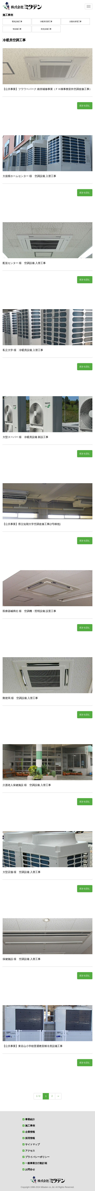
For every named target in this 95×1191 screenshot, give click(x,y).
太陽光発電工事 (75, 21)
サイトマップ (32, 1144)
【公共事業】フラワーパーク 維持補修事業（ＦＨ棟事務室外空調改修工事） (47, 89)
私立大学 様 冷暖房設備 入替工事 (23, 350)
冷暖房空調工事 (46, 21)
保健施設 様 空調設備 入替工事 (21, 958)
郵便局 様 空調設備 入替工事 (20, 698)
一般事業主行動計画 (36, 1163)
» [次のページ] (58, 1096)
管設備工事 (17, 29)
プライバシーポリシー (37, 1157)
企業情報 (30, 1131)
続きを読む (85, 105)
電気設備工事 (17, 21)
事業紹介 (30, 1119)
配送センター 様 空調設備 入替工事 (24, 263)
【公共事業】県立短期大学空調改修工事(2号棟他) (31, 524)
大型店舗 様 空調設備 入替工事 (21, 872)
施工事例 (8, 14)
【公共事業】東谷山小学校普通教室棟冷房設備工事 (33, 1045)
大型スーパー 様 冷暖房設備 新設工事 (25, 437)
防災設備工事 (46, 29)
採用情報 (30, 1138)
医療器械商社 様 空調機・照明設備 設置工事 (29, 611)
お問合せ (30, 1169)
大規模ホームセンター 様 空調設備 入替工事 (29, 176)
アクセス (30, 1150)
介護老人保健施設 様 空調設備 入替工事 (27, 785)
